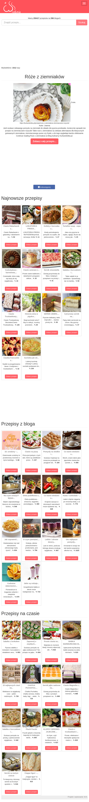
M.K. (86, 797)
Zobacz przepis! (11, 245)
